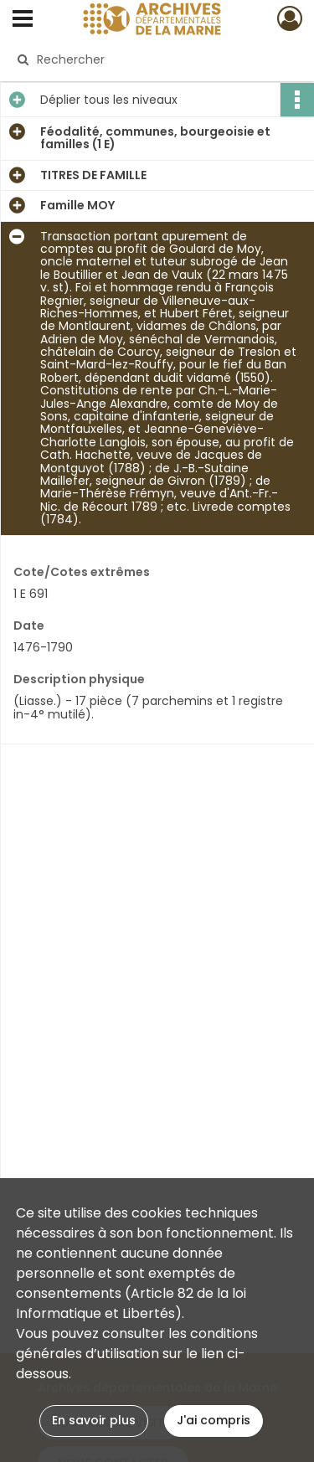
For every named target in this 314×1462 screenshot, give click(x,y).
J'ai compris (213, 1420)
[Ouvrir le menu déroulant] (23, 20)
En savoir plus (94, 1420)
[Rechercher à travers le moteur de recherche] (155, 59)
